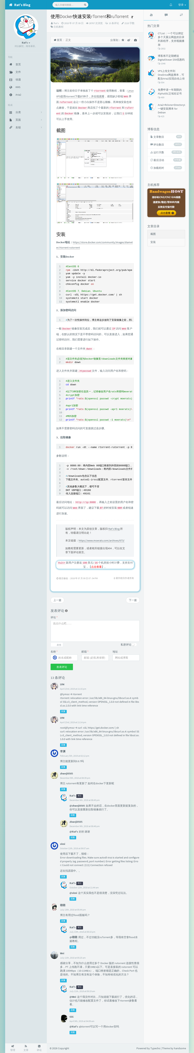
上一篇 (57, 600)
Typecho (155, 1048)
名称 (54, 651)
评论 (54, 617)
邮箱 (84, 651)
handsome (180, 1048)
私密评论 (126, 644)
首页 (58, 40)
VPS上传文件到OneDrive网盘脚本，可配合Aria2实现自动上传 (171, 74)
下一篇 (133, 600)
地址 (115, 651)
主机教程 (58, 26)
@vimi (73, 893)
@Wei (73, 996)
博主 (79, 796)
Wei (62, 953)
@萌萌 (73, 937)
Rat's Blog (114, 528)
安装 (153, 242)
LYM (62, 684)
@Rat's (74, 831)
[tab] (151, 14)
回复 (63, 711)
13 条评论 (113, 23)
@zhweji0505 (77, 805)
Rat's (56, 23)
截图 (153, 234)
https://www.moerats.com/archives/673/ (101, 540)
